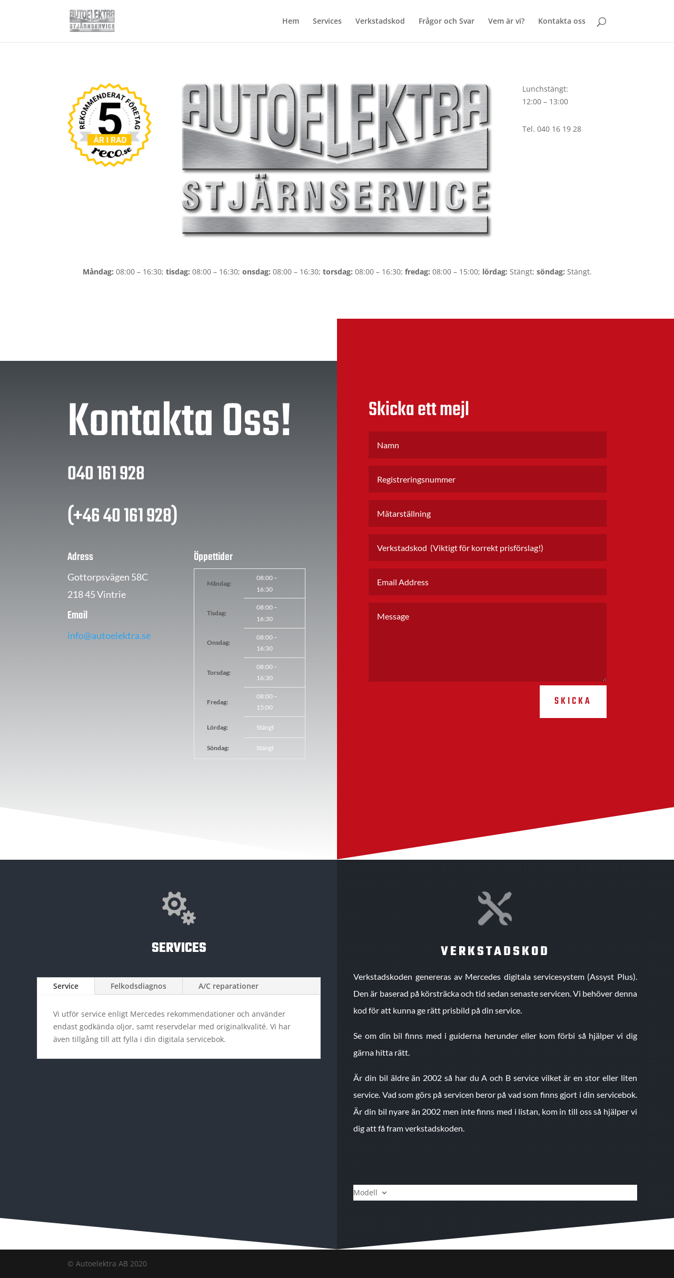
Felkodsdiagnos (138, 986)
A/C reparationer (229, 986)
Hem (290, 21)
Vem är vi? (506, 21)
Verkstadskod (380, 21)
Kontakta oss (562, 21)
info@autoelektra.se (109, 647)
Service (65, 986)
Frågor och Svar (446, 21)
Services (327, 21)
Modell (365, 1193)
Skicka (573, 713)
